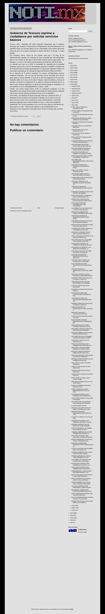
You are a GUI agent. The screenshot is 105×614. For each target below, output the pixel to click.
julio (73, 98)
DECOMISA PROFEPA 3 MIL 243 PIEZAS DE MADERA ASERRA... (81, 425)
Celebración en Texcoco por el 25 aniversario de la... (80, 340)
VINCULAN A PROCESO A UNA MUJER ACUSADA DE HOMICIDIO (82, 356)
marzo (73, 505)
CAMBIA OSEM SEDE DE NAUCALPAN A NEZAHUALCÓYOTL (82, 178)
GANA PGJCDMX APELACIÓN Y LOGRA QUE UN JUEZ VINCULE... (81, 145)
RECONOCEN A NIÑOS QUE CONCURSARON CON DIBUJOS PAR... (81, 294)
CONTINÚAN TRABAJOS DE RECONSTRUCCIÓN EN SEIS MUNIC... (80, 166)
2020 (71, 79)
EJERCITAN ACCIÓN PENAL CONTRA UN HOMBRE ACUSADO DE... (81, 156)
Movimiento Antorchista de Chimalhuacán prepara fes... (79, 313)
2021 (71, 77)
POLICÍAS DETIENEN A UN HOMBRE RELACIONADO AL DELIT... (81, 429)
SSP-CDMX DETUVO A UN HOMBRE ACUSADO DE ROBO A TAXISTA (81, 337)
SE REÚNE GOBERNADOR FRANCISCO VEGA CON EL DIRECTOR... (79, 256)
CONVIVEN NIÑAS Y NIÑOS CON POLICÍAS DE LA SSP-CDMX (80, 260)
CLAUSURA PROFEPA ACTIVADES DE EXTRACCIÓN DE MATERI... (82, 141)
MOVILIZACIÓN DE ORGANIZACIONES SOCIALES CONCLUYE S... (82, 225)
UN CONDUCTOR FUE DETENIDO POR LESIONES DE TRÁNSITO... (81, 402)
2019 (71, 82)
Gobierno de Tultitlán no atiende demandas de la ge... (79, 170)
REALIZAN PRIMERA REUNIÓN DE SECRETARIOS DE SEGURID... (81, 149)
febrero (74, 508)
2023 (71, 72)
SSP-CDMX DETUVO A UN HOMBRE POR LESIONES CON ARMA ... (81, 240)
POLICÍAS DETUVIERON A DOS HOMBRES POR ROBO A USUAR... (81, 421)
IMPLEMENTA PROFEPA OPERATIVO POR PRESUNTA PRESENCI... (81, 329)
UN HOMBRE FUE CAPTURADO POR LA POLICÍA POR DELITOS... (81, 209)
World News (83, 529)
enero (73, 510)
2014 (71, 520)
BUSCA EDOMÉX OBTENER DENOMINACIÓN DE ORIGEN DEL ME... (81, 321)
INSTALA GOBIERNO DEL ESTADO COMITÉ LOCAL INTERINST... (81, 479)
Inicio (38, 208)
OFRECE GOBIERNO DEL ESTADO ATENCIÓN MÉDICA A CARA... (81, 456)
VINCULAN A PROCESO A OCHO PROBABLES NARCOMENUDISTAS (81, 275)
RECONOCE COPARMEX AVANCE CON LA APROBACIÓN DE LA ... (80, 233)
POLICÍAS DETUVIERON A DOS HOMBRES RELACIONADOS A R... (81, 344)
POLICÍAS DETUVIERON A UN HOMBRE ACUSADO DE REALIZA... (82, 244)
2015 (71, 518)
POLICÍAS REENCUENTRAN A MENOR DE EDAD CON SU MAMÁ (82, 498)
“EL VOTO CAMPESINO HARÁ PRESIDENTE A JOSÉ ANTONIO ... (81, 486)
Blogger (72, 609)
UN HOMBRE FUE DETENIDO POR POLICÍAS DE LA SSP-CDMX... (81, 460)
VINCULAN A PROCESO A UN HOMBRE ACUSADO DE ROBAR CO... (81, 183)
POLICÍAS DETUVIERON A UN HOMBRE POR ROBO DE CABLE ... (81, 152)
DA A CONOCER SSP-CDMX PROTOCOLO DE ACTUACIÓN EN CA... (81, 265)
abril (73, 105)
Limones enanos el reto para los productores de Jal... (79, 130)
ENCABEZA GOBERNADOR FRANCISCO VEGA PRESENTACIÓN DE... (82, 445)
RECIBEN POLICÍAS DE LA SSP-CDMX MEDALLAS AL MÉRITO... (82, 502)
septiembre (75, 93)
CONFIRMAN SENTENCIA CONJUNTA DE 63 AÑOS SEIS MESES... (81, 221)
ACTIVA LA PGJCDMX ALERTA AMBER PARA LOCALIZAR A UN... (82, 449)
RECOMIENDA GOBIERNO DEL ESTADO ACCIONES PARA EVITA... (81, 490)
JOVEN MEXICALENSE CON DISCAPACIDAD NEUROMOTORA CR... (81, 300)
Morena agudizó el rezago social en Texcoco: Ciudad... (80, 378)
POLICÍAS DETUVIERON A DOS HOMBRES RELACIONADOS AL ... (81, 468)
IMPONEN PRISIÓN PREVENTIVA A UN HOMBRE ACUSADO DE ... (82, 359)
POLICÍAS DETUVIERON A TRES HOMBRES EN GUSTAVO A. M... (81, 464)
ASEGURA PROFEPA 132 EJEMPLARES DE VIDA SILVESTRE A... (82, 309)
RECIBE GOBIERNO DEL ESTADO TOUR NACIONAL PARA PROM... (81, 483)
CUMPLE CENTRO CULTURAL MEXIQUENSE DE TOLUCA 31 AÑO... (80, 391)
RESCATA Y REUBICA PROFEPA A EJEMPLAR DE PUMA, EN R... (80, 352)
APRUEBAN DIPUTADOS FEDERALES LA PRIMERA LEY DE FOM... (82, 229)
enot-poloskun (53, 609)
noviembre (75, 88)
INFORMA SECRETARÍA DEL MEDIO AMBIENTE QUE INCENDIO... (81, 119)
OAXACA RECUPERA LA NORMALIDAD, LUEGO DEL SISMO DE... (81, 270)
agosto (74, 95)
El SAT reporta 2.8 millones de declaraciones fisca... (79, 107)
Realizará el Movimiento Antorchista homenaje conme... (80, 386)
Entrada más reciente (16, 208)
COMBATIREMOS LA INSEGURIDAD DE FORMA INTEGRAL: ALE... (81, 471)
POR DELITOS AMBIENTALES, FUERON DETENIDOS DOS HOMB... (82, 212)
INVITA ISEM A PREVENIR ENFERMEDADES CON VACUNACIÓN (78, 204)
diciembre (74, 86)
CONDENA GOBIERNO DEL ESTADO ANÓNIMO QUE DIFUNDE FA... (81, 432)
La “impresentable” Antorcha (78, 405)
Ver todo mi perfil (82, 532)
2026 (71, 65)
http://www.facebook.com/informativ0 (78, 58)
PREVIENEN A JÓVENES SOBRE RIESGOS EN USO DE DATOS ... (81, 348)
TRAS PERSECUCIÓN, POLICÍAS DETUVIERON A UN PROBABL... (81, 282)
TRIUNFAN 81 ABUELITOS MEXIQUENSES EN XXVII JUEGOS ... (81, 188)
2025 (71, 68)
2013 (71, 522)
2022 (71, 75)
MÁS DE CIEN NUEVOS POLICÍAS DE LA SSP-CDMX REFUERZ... (81, 475)
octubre (74, 91)
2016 (71, 515)
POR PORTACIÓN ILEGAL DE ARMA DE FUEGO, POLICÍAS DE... (81, 251)
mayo (73, 102)
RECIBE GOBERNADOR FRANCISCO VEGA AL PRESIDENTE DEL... (81, 440)
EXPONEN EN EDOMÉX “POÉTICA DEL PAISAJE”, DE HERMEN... (82, 192)
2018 (71, 84)
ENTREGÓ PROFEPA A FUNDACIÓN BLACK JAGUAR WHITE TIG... (81, 196)
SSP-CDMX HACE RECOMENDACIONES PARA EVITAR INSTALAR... (82, 161)
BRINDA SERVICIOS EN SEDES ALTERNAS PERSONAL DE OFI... (81, 325)
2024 (71, 70)
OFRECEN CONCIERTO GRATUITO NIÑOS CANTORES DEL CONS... (81, 408)
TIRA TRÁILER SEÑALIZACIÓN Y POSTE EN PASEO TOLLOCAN (80, 174)
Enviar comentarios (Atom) (25, 211)
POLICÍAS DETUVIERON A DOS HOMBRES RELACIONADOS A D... (81, 395)
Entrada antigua (59, 208)
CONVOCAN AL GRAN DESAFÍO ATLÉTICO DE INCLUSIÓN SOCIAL (81, 200)
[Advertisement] (37, 191)
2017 (71, 513)
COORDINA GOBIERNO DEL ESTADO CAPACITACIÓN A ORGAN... (81, 453)
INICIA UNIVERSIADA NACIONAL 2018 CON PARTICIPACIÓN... (82, 494)
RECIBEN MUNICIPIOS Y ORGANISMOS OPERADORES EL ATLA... (81, 413)
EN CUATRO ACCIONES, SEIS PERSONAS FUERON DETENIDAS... (82, 436)
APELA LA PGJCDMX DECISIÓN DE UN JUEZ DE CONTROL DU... (82, 236)
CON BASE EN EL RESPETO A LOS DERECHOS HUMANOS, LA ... (81, 248)
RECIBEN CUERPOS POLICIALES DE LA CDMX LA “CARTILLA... (81, 278)
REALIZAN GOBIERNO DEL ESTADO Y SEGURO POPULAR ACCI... (82, 333)
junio (73, 100)
